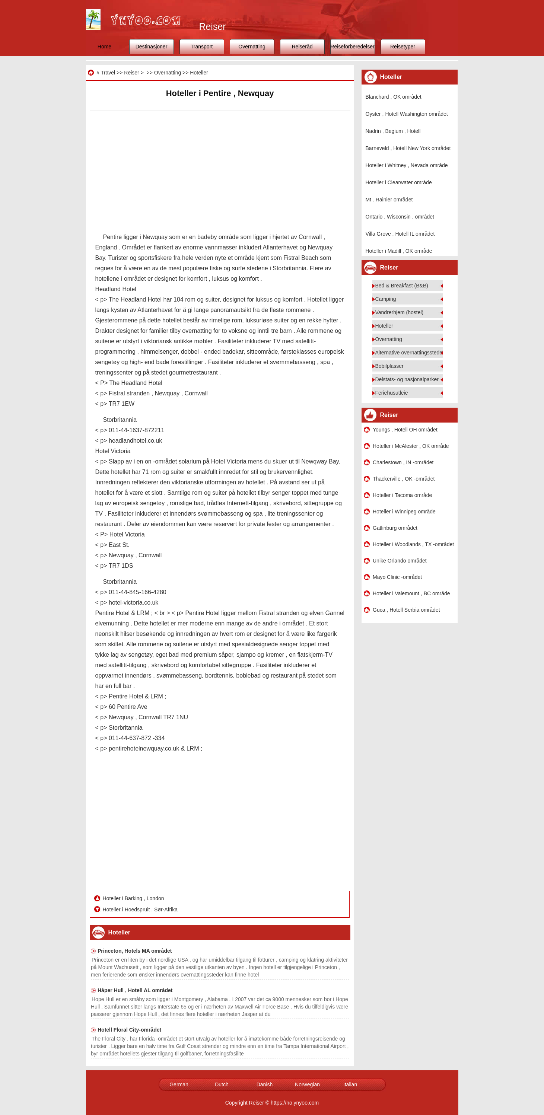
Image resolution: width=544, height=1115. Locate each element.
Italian (350, 1084)
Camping (385, 299)
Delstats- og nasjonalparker (407, 379)
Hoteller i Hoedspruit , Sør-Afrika (141, 909)
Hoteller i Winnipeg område (404, 512)
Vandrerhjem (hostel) (399, 312)
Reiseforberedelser (352, 47)
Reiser (131, 73)
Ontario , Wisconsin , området (400, 217)
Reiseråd (302, 47)
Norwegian (307, 1084)
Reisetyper (402, 47)
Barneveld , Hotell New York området (408, 148)
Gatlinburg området (395, 528)
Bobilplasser (389, 366)
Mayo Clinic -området (397, 577)
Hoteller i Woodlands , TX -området (413, 544)
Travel (108, 73)
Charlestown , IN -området (403, 462)
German (178, 1084)
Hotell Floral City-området (129, 1030)
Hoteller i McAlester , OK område (411, 446)
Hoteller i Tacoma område (402, 495)
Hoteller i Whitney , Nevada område (407, 165)
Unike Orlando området (400, 561)
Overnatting (251, 47)
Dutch (222, 1084)
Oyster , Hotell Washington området (407, 114)
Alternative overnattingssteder (409, 353)
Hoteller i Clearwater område (399, 182)
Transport (202, 47)
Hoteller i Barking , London (134, 898)
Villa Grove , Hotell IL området (400, 234)
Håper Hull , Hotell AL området (135, 990)
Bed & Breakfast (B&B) (401, 286)
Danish (265, 1084)
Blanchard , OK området (393, 97)
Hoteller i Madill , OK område (399, 251)
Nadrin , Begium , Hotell (393, 131)
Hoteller (199, 73)
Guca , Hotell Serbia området (406, 610)
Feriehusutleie (391, 393)
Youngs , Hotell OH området (405, 430)
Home (104, 47)
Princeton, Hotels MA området (135, 951)
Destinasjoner (152, 47)
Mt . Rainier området (389, 200)
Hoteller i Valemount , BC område (411, 593)
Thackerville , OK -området (404, 479)
